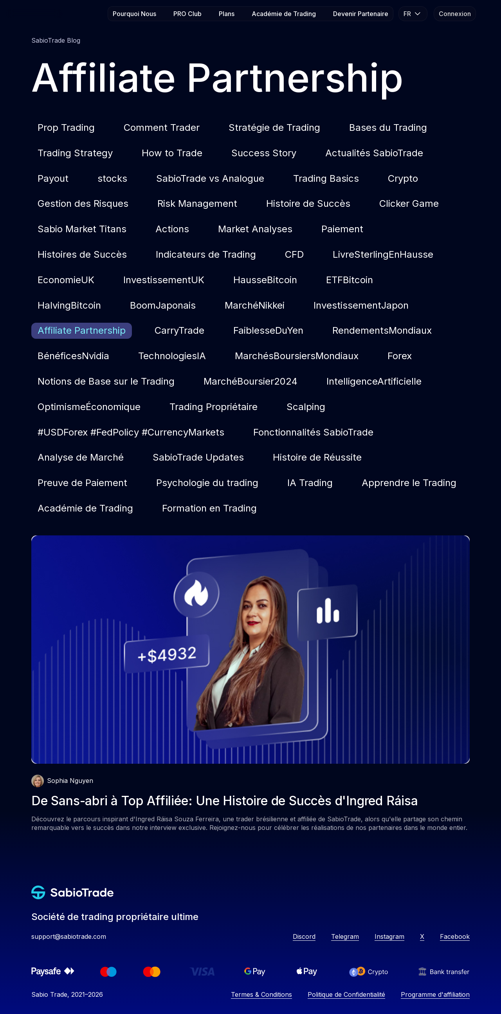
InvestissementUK (163, 280)
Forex (399, 355)
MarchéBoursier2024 (250, 381)
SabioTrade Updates (198, 457)
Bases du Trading (388, 127)
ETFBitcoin (349, 280)
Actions (172, 229)
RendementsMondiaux (382, 330)
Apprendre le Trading (409, 482)
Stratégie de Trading (274, 127)
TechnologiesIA (172, 355)
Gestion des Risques (83, 203)
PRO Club (187, 14)
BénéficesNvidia (73, 355)
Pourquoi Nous (134, 14)
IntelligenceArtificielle (374, 381)
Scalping (306, 406)
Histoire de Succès (308, 203)
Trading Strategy (75, 153)
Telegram (345, 936)
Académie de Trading (284, 14)
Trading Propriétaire (213, 406)
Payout (53, 178)
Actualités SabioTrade (374, 153)
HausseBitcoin (265, 280)
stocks (112, 178)
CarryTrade (179, 330)
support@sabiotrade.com (68, 936)
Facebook (455, 936)
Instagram (389, 936)
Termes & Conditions (261, 994)
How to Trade (172, 153)
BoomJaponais (163, 305)
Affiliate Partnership (82, 330)
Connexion (455, 14)
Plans (226, 14)
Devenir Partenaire (360, 14)
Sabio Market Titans (82, 229)
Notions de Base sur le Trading (106, 381)
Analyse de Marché (81, 457)
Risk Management (197, 203)
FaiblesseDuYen (268, 330)
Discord (304, 936)
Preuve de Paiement (82, 482)
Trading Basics (326, 178)
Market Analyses (255, 229)
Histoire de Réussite (317, 457)
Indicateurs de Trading (206, 254)
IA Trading (310, 482)
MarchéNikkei (255, 305)
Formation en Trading (209, 508)
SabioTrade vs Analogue (210, 178)
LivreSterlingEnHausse (383, 254)
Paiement (342, 229)
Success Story (263, 153)
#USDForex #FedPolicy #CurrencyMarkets (131, 432)
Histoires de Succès (82, 254)
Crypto (403, 178)
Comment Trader (162, 127)
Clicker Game (409, 203)
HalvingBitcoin (69, 305)
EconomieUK (66, 280)
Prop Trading (66, 127)
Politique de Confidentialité (346, 994)
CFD (294, 254)
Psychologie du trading (207, 482)
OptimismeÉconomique (89, 406)
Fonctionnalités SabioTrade (313, 432)
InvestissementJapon (361, 305)
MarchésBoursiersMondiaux (297, 355)
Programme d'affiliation (435, 994)
